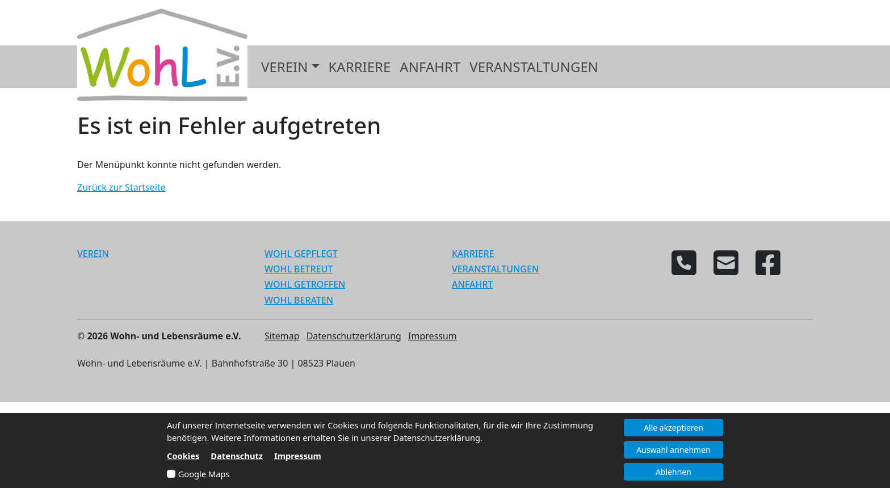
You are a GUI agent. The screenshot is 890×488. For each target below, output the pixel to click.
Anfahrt (430, 66)
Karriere (360, 66)
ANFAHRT (472, 284)
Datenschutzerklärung (354, 336)
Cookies (183, 455)
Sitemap (282, 336)
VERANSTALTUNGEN (495, 269)
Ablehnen (673, 471)
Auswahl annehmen (673, 449)
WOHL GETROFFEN (305, 284)
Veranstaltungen (533, 66)
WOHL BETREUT (299, 269)
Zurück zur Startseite (121, 187)
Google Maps (204, 473)
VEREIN (93, 253)
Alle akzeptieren (673, 427)
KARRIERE (473, 253)
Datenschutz (237, 455)
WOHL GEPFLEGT (301, 253)
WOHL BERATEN (299, 300)
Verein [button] (284, 66)
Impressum (432, 336)
